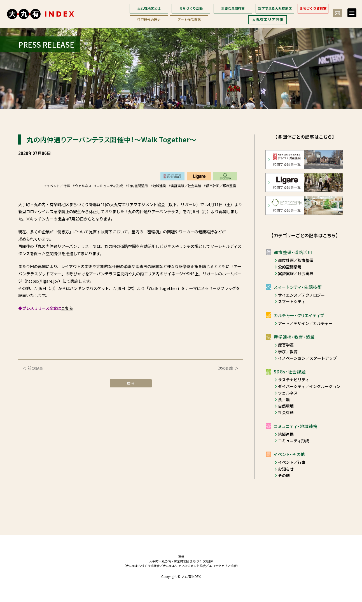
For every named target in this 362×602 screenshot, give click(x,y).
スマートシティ (291, 301)
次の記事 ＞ (228, 368)
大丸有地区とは (149, 8)
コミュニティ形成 (293, 440)
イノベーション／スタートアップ (307, 358)
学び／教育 (288, 351)
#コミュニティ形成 (108, 185)
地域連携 (286, 434)
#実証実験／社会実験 (185, 185)
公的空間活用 (290, 266)
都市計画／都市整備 (295, 260)
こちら (67, 308)
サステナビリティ (293, 379)
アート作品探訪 (189, 19)
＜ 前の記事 (33, 368)
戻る (131, 383)
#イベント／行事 (57, 185)
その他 (284, 475)
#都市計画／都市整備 (220, 185)
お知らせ (286, 469)
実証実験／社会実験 (295, 273)
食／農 (284, 399)
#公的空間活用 (137, 185)
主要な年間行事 (233, 8)
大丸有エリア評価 (267, 19)
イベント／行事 (291, 462)
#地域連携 (158, 185)
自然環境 (286, 406)
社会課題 (286, 412)
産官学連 (286, 345)
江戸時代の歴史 (149, 19)
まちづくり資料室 (313, 8)
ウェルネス (288, 393)
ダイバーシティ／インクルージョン (309, 386)
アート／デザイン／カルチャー (305, 323)
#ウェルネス (82, 185)
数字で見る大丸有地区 (275, 8)
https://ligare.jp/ (42, 281)
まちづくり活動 (191, 8)
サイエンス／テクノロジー (301, 295)
